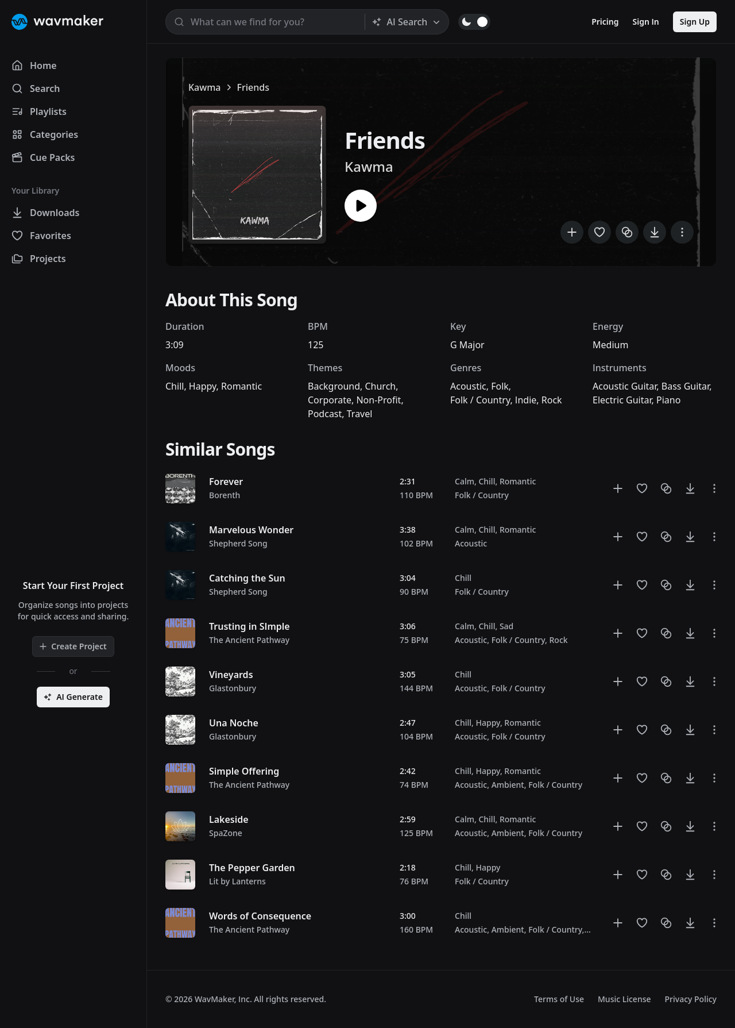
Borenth (224, 495)
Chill (174, 386)
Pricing (604, 21)
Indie (525, 400)
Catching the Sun (247, 578)
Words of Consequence (260, 916)
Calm (464, 481)
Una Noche (233, 723)
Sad (506, 626)
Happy (202, 386)
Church (380, 386)
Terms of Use (559, 999)
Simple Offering (244, 771)
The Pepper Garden (252, 867)
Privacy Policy (691, 999)
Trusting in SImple (249, 626)
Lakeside (229, 819)
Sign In (646, 21)
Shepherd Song (238, 543)
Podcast (325, 413)
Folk (500, 386)
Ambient (508, 784)
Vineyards (231, 674)
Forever (226, 481)
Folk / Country (480, 400)
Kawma (204, 87)
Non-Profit (378, 400)
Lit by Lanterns (237, 881)
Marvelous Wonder (251, 529)
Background (334, 386)
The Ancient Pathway (249, 639)
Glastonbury (232, 688)
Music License (624, 999)
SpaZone (225, 832)
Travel (360, 413)
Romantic (241, 386)
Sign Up (695, 21)
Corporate (329, 400)
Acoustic (468, 386)
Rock (551, 400)
